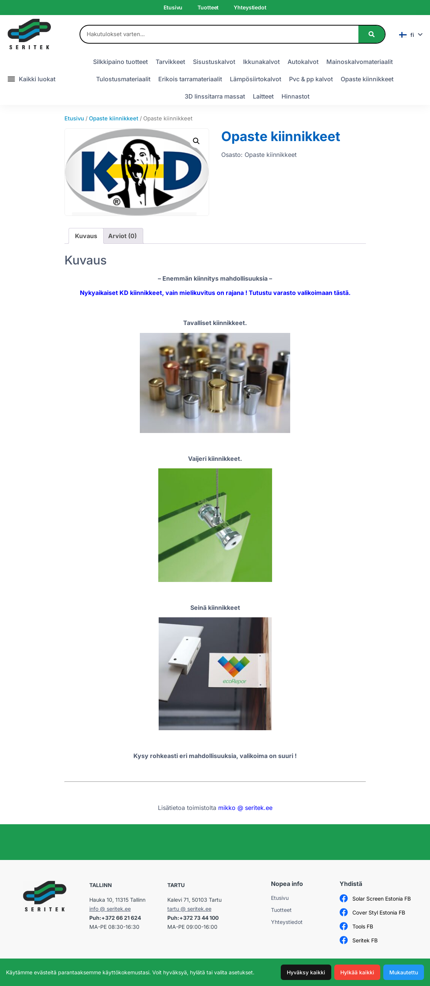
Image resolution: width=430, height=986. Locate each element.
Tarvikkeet (170, 61)
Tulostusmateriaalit (123, 79)
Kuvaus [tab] (86, 236)
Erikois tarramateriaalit (190, 79)
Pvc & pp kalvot (311, 79)
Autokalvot (303, 61)
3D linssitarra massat (215, 96)
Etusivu (173, 7)
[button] (196, 141)
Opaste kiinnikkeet (367, 79)
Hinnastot (295, 96)
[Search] (371, 34)
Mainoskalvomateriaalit (359, 61)
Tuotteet (208, 7)
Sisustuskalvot (214, 61)
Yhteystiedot (250, 7)
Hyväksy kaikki (306, 972)
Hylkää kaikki (357, 972)
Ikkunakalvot (261, 61)
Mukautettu (403, 972)
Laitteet (263, 96)
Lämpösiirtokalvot (255, 79)
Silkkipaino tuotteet (120, 61)
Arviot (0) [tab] (122, 236)
